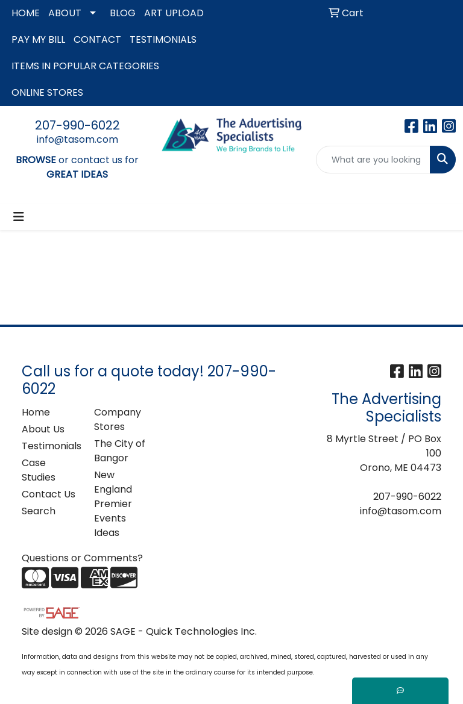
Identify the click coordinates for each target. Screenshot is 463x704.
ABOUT (64, 13)
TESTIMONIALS (163, 39)
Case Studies (38, 470)
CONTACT (97, 39)
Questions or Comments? (82, 558)
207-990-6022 (77, 125)
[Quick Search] (373, 159)
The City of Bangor (119, 451)
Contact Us (48, 494)
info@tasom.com (77, 139)
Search (38, 511)
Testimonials (51, 446)
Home (36, 412)
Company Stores (117, 419)
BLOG (123, 13)
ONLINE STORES (47, 92)
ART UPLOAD (174, 13)
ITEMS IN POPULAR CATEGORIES (85, 66)
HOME (25, 13)
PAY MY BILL (38, 39)
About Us (43, 429)
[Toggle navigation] (18, 216)
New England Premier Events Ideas (113, 504)
